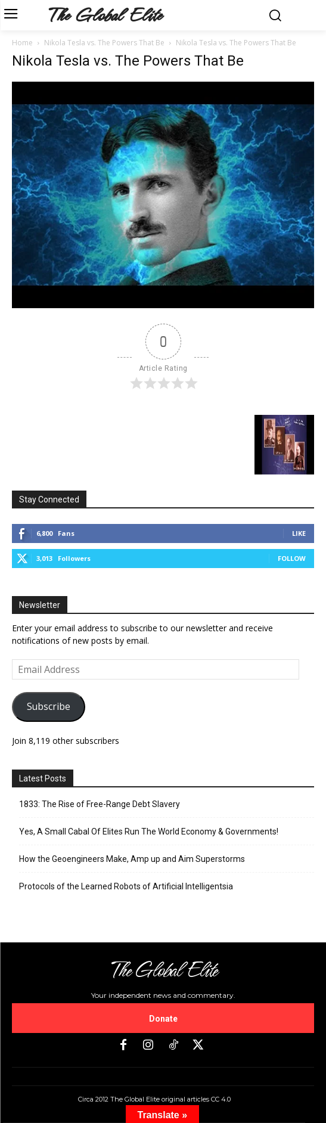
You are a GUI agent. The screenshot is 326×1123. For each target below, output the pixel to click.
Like (299, 533)
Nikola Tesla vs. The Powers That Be (104, 43)
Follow (292, 558)
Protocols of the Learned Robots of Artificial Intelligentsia (126, 886)
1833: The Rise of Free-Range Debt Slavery (99, 804)
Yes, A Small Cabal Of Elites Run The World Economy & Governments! (148, 831)
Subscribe (48, 706)
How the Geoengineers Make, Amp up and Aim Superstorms (132, 859)
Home (22, 43)
